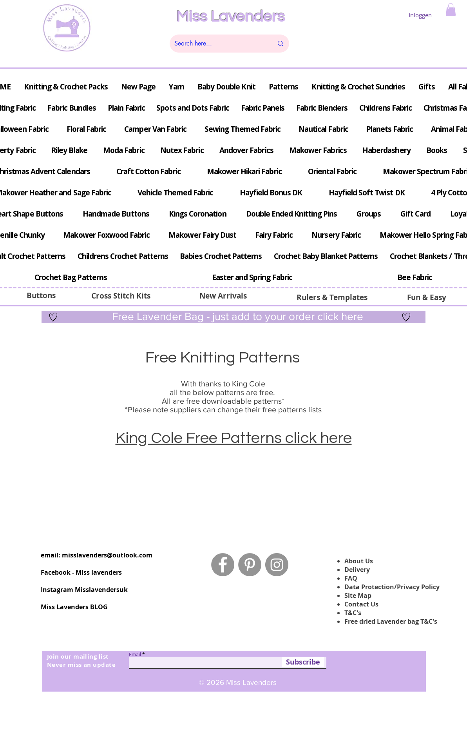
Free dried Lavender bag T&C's (390, 621)
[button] (450, 9)
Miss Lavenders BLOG (74, 607)
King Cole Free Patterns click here (234, 438)
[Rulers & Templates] (332, 297)
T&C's (352, 612)
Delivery (357, 569)
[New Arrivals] (223, 296)
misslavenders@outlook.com (107, 555)
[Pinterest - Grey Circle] (249, 564)
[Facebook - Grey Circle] (222, 564)
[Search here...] (217, 44)
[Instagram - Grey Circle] (276, 564)
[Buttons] (41, 295)
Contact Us (361, 604)
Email (135, 654)
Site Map (357, 595)
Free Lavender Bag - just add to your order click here (236, 316)
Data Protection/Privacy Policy (392, 587)
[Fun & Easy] (426, 297)
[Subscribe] (303, 662)
